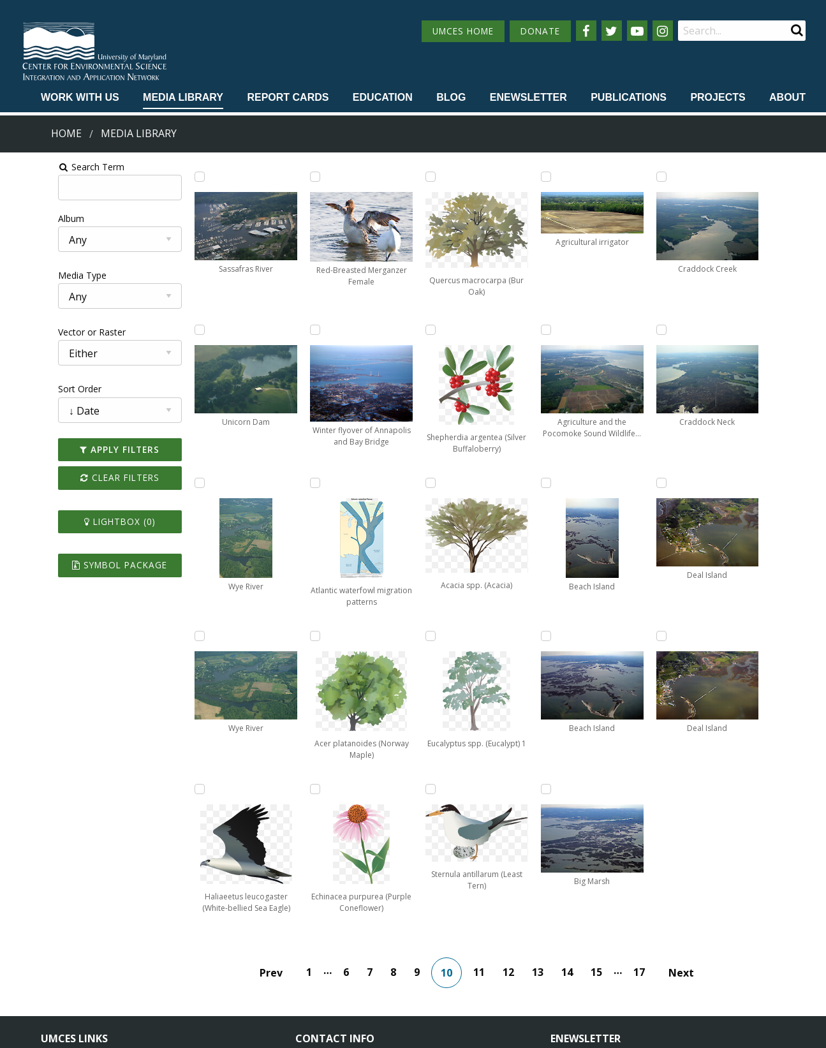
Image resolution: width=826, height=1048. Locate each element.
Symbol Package (78, 565)
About (787, 97)
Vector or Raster (42, 332)
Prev (280, 820)
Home (66, 133)
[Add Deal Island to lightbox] (716, 483)
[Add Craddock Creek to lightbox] (716, 177)
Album (21, 218)
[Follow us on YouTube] (637, 30)
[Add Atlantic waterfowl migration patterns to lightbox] (277, 636)
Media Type (32, 275)
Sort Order (30, 389)
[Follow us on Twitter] (611, 30)
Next (690, 820)
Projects (717, 97)
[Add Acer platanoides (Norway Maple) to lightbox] (387, 177)
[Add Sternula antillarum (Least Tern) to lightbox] (497, 483)
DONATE (540, 31)
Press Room (183, 979)
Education (383, 97)
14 (576, 819)
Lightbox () (79, 521)
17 (648, 819)
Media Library (183, 97)
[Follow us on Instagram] (663, 30)
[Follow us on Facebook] (586, 30)
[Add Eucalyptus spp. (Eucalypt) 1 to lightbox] (497, 330)
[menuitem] (80, 98)
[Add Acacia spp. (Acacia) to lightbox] (497, 177)
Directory (60, 956)
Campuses (63, 932)
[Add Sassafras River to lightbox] (168, 177)
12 (517, 819)
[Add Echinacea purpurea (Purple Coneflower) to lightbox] (387, 330)
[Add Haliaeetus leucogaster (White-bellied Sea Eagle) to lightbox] (277, 177)
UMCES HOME (463, 31)
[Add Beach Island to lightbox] (606, 330)
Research (60, 979)
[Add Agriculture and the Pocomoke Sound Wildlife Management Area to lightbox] (606, 177)
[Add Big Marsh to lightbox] (606, 636)
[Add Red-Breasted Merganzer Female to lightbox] (277, 330)
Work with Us (80, 97)
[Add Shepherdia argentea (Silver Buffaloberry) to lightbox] (387, 636)
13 (546, 819)
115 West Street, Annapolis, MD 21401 (386, 910)
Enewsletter (528, 97)
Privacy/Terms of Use (333, 1031)
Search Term (41, 167)
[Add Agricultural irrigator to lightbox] (497, 636)
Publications (629, 97)
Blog (451, 97)
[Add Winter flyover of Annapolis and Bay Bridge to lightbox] (277, 483)
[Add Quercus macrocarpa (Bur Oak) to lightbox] (387, 483)
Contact (329, 967)
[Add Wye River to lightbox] (168, 483)
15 (605, 819)
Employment (184, 956)
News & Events (189, 932)
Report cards (287, 97)
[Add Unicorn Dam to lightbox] (168, 330)
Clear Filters (79, 477)
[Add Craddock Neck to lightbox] (716, 330)
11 (488, 819)
